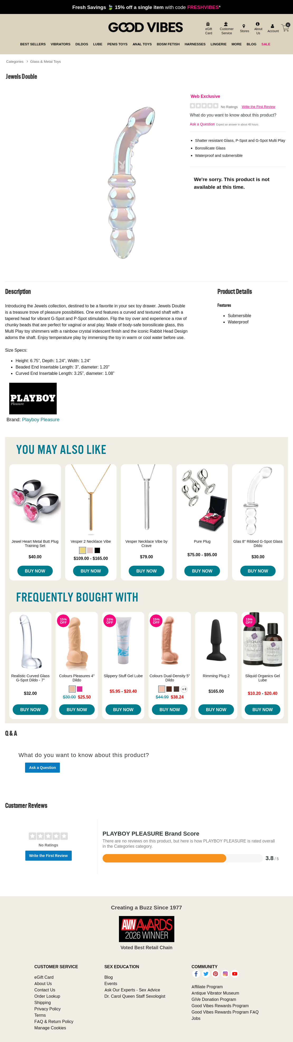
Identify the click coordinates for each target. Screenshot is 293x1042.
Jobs (195, 1018)
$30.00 (258, 556)
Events (110, 983)
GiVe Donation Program (213, 999)
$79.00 (146, 556)
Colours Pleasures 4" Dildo (77, 677)
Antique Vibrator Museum (215, 993)
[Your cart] (285, 28)
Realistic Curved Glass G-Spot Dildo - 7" (30, 677)
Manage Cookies (50, 1027)
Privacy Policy (47, 1008)
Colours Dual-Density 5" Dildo (170, 677)
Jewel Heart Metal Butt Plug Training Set (35, 543)
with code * (146, 7)
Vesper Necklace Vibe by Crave (147, 543)
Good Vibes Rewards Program (220, 1005)
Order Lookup (47, 996)
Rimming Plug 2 (216, 675)
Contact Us (44, 989)
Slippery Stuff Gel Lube (123, 675)
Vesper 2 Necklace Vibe (91, 541)
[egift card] (208, 28)
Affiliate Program (207, 986)
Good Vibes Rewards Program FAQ (224, 1012)
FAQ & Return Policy (53, 1021)
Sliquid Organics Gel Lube (262, 677)
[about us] (257, 28)
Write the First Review (258, 107)
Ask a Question (202, 124)
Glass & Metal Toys (45, 61)
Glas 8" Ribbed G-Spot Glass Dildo (258, 543)
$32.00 (30, 693)
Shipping (42, 1002)
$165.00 (216, 691)
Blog (108, 977)
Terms (40, 1015)
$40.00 (34, 556)
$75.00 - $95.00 (202, 554)
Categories (14, 61)
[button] (82, 550)
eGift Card (44, 977)
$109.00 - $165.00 (91, 558)
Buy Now (35, 571)
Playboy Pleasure (41, 419)
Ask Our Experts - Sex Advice (132, 989)
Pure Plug (202, 541)
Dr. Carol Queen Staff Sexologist (134, 996)
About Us (43, 983)
